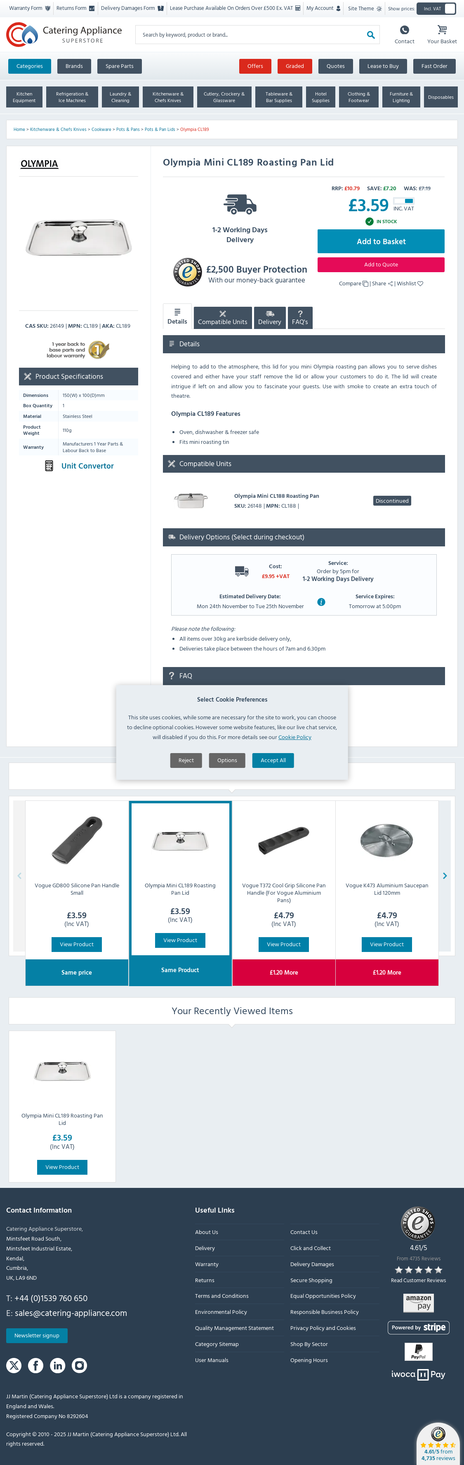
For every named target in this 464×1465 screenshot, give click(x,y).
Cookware (101, 129)
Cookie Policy (294, 784)
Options (227, 807)
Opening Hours (309, 1359)
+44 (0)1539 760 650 (50, 1297)
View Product (77, 944)
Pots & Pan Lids (160, 129)
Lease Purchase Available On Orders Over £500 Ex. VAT (235, 8)
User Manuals (211, 1359)
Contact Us (304, 1231)
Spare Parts (120, 65)
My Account (323, 8)
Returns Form (75, 8)
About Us (206, 1231)
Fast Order (435, 65)
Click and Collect (310, 1247)
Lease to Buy (383, 65)
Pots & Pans (128, 129)
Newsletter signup (36, 1335)
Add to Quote (381, 264)
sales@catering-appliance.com (71, 1312)
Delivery (269, 319)
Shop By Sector (309, 1343)
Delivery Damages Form (132, 8)
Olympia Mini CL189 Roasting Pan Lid (62, 1119)
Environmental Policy (221, 1311)
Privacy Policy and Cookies (323, 1327)
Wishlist (410, 283)
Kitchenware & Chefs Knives (58, 129)
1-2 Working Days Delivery (240, 216)
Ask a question (197, 718)
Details (177, 317)
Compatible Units (222, 319)
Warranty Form (29, 8)
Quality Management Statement (234, 1327)
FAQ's (300, 319)
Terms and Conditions (222, 1295)
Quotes (336, 65)
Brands (74, 65)
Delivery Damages (312, 1263)
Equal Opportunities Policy (323, 1295)
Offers (255, 65)
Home (19, 129)
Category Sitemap (217, 1343)
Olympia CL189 (194, 129)
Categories (29, 65)
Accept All (273, 807)
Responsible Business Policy (324, 1311)
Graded (295, 65)
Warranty (207, 1263)
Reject (186, 807)
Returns (204, 1279)
